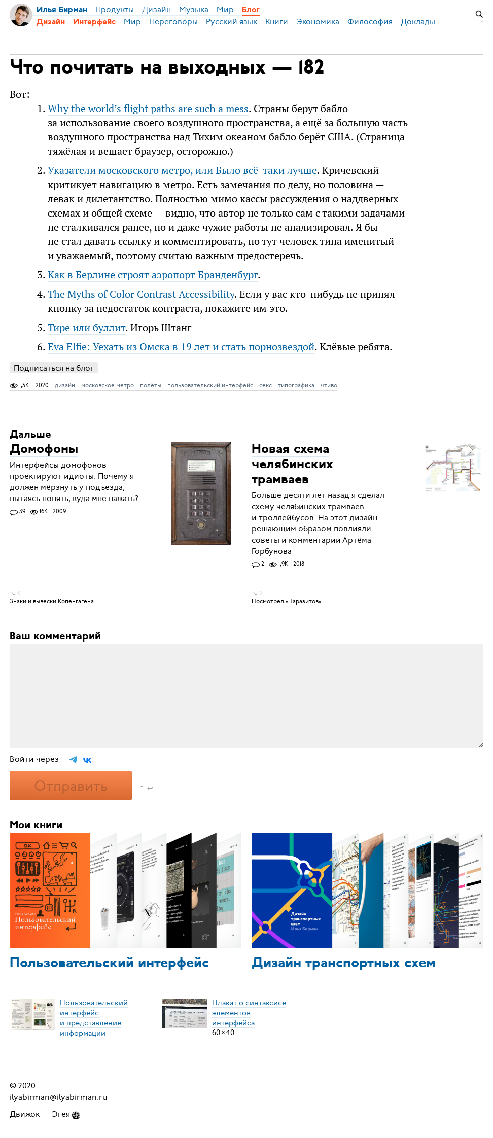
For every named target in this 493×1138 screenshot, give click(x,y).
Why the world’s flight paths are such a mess (148, 108)
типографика (296, 385)
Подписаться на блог (54, 368)
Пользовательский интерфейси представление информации (94, 1017)
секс (265, 385)
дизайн (65, 385)
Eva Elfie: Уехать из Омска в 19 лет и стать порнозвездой (181, 346)
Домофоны (44, 449)
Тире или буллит (86, 327)
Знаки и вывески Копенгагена (52, 601)
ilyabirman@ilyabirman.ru (59, 1097)
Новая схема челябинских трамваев (292, 465)
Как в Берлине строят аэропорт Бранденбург (153, 274)
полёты (150, 385)
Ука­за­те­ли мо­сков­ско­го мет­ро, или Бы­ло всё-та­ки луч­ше (182, 170)
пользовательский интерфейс (210, 385)
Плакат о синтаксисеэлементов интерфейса (249, 1012)
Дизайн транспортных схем (344, 963)
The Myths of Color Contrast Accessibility (141, 294)
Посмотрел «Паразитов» (286, 601)
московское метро (107, 385)
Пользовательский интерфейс (109, 963)
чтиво (329, 385)
